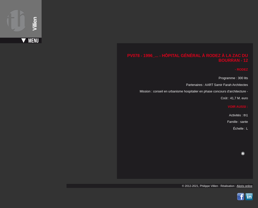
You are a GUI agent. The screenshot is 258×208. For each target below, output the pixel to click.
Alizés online (244, 185)
